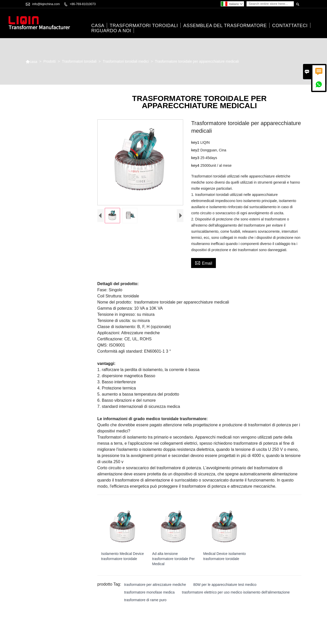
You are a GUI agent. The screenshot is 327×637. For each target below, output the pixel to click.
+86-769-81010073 (83, 4)
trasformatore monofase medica (149, 592)
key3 (195, 158)
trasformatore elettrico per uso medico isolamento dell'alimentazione (236, 592)
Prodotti (49, 62)
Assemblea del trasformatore (225, 25)
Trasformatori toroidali (144, 25)
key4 (195, 165)
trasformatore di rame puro (145, 600)
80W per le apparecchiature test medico (224, 585)
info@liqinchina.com (46, 4)
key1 (195, 142)
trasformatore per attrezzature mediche (155, 585)
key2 (195, 150)
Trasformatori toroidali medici (126, 62)
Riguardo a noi (111, 30)
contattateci (290, 25)
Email (203, 263)
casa (97, 25)
